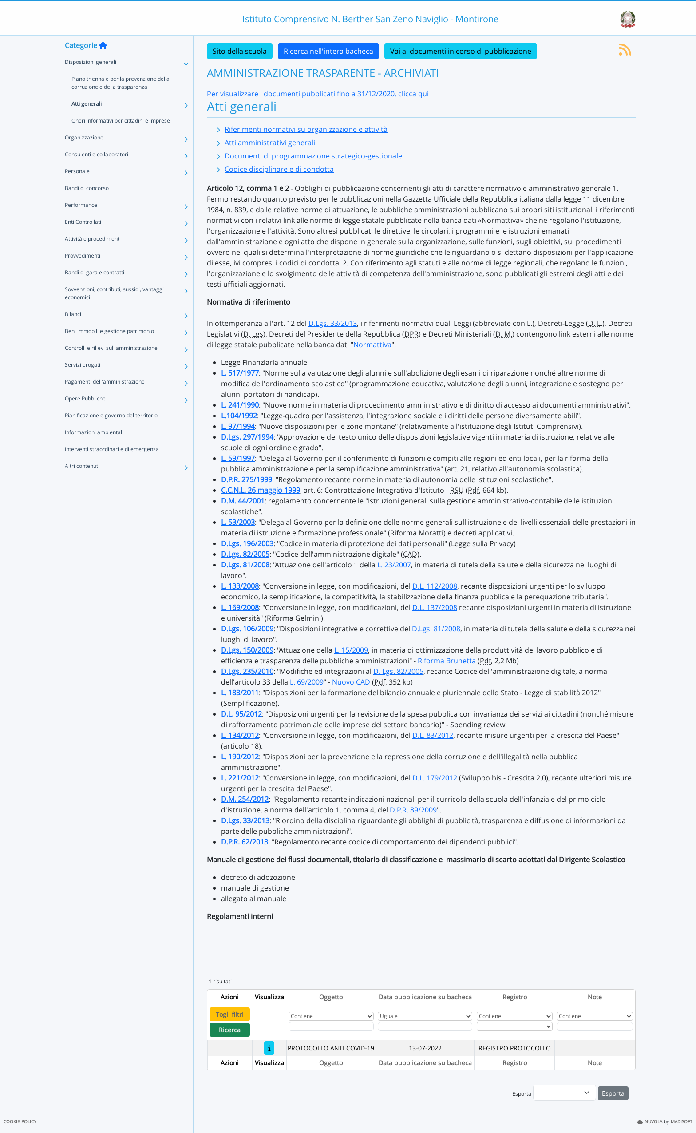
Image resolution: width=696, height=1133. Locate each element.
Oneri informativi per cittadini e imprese (120, 138)
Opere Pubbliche (85, 416)
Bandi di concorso (87, 205)
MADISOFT (681, 1122)
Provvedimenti (82, 273)
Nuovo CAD (351, 682)
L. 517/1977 (240, 373)
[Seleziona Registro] (515, 1026)
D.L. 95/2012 (241, 714)
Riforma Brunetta (447, 661)
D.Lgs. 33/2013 (332, 323)
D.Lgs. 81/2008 (245, 565)
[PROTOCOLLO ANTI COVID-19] (269, 1048)
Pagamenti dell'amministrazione (105, 399)
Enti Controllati (83, 239)
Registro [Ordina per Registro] (514, 997)
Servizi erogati (82, 382)
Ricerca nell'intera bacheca (328, 51)
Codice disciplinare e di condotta (279, 169)
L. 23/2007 (394, 565)
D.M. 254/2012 (245, 799)
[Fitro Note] (595, 1026)
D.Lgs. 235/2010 (247, 671)
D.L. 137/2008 (434, 607)
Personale (77, 188)
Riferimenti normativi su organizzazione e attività (306, 129)
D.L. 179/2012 (434, 778)
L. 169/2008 (240, 607)
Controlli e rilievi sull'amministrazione (111, 365)
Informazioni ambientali (94, 449)
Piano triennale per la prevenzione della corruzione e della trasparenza (120, 100)
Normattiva (372, 344)
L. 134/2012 (240, 735)
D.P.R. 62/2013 (244, 842)
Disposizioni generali (90, 79)
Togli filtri (230, 1014)
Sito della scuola (240, 51)
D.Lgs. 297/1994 (247, 437)
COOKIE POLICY (20, 1122)
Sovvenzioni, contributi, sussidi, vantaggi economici (114, 310)
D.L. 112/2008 (434, 586)
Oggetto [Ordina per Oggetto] (331, 997)
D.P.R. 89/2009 (413, 810)
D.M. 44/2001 (243, 501)
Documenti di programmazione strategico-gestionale (313, 156)
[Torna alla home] (103, 62)
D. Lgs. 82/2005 (398, 671)
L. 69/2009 (307, 682)
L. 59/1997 (238, 458)
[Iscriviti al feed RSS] (625, 52)
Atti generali (86, 121)
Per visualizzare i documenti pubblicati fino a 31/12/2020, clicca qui (318, 94)
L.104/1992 (239, 415)
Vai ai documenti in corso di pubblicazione (460, 51)
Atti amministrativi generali (270, 142)
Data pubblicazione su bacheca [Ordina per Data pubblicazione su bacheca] (425, 997)
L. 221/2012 (240, 778)
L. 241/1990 (240, 405)
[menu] (564, 1093)
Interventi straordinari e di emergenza (112, 466)
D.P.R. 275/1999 (246, 479)
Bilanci (73, 331)
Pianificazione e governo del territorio (111, 432)
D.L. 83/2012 (432, 735)
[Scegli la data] (425, 1026)
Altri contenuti (82, 483)
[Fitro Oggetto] (331, 1026)
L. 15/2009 (351, 650)
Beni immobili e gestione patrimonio (109, 348)
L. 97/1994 (238, 426)
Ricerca (230, 1030)
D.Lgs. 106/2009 (247, 629)
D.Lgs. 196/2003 (247, 543)
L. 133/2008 (240, 586)
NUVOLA (649, 1122)
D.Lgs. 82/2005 (245, 554)
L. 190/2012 (240, 756)
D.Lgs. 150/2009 (247, 650)
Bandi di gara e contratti (94, 289)
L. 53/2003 (238, 522)
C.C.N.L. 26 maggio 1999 (260, 490)
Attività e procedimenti (93, 256)
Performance (81, 222)
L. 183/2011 (240, 692)
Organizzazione (84, 154)
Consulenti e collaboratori (96, 171)
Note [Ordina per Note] (595, 997)
